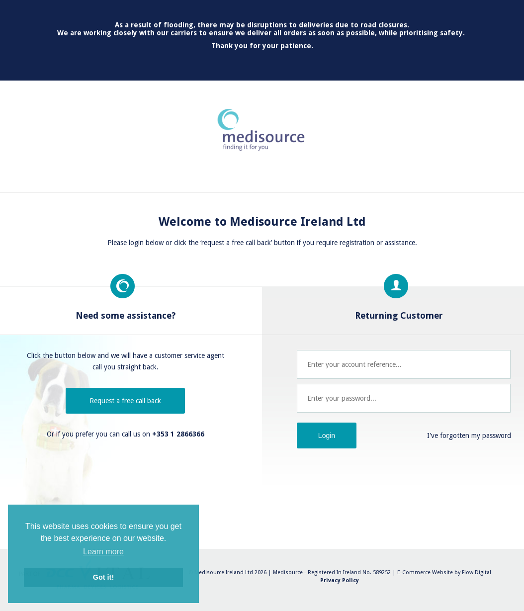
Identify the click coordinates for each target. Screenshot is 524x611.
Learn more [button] (103, 551)
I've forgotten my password (469, 435)
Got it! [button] (103, 577)
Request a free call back (125, 401)
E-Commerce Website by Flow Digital (444, 572)
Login (326, 435)
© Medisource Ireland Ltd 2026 (227, 572)
